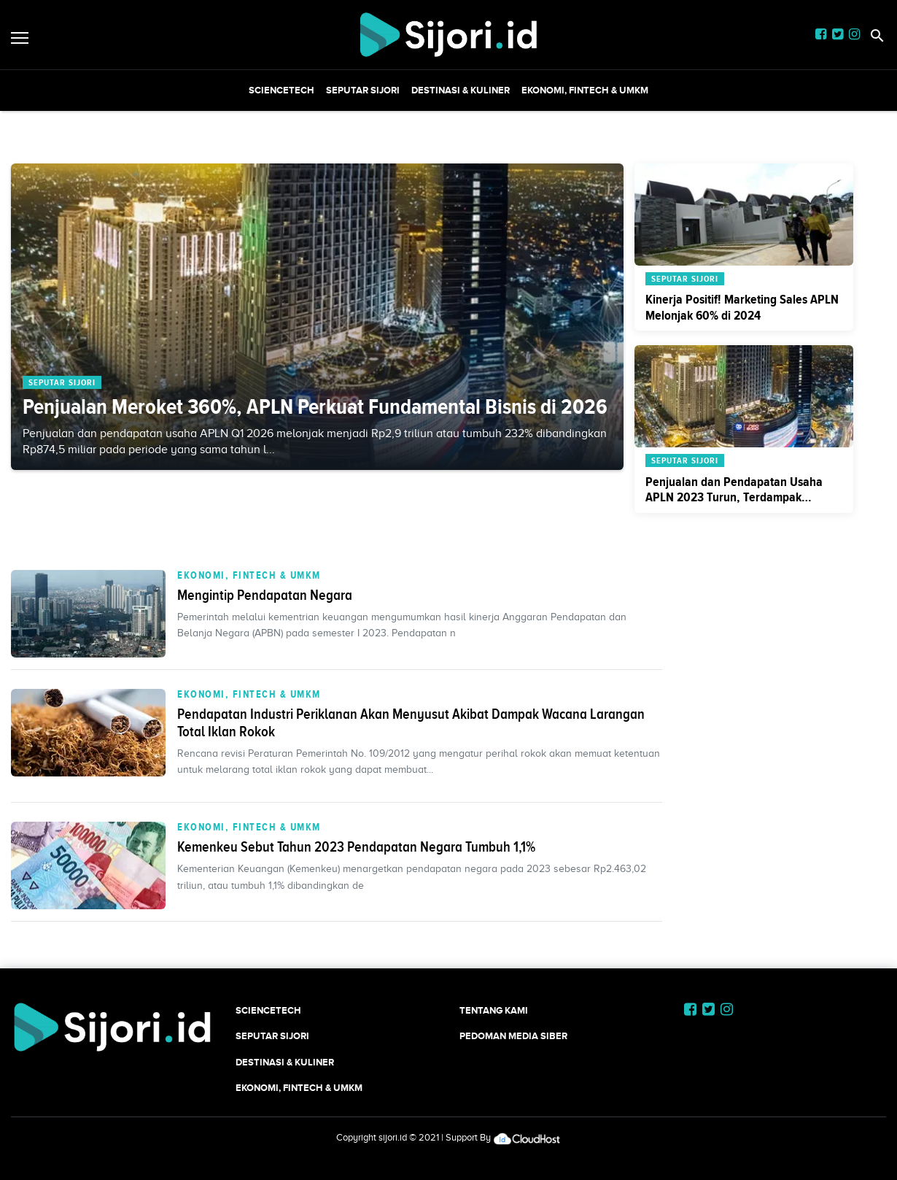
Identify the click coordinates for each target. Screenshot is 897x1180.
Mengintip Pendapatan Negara (264, 595)
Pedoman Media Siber (513, 1035)
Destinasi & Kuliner (460, 90)
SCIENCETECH (281, 90)
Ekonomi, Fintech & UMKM (584, 90)
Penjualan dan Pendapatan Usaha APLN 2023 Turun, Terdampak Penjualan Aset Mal (734, 497)
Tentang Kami (493, 1010)
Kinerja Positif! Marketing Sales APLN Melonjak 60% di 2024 (742, 307)
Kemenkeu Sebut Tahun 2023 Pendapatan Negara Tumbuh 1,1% (356, 846)
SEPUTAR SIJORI (363, 90)
